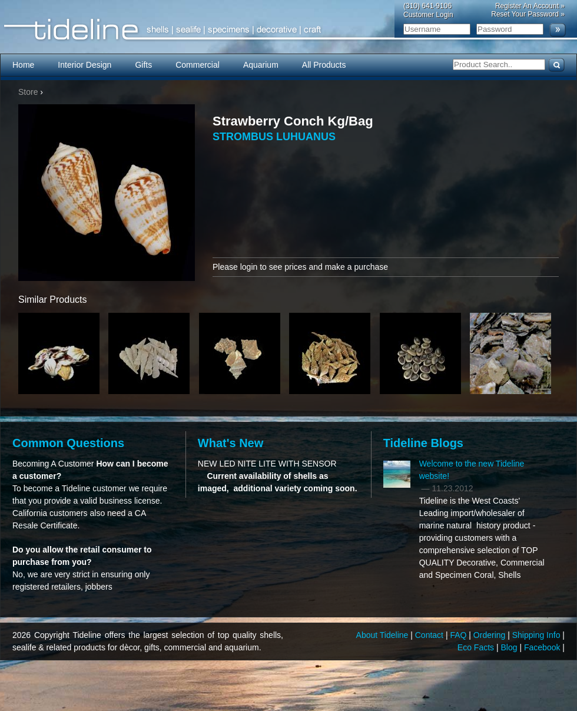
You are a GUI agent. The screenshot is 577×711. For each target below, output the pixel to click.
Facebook (543, 647)
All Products (324, 65)
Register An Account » (530, 6)
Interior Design (84, 65)
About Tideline (383, 635)
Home (23, 65)
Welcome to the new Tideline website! (472, 470)
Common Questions (68, 442)
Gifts (143, 65)
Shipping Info (537, 635)
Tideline (288, 30)
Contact (430, 635)
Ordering (490, 635)
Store (28, 92)
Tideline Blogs (423, 442)
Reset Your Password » (528, 14)
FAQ (459, 635)
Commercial (197, 65)
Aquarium (260, 65)
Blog (510, 647)
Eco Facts (476, 647)
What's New (230, 442)
